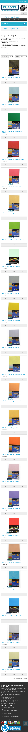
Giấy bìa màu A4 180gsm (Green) (11, 266)
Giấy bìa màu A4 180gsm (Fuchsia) (11, 186)
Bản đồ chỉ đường (4, 718)
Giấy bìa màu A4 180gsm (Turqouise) (12, 616)
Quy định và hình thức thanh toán (8, 709)
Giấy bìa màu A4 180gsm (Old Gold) (12, 428)
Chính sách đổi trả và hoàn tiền (7, 715)
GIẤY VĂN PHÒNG (14, 28)
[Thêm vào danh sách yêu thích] (14, 82)
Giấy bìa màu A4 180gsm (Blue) (10, 104)
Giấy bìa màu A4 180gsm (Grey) (10, 293)
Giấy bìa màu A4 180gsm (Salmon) (11, 562)
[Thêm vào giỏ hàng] (5, 82)
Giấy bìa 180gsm (6, 30)
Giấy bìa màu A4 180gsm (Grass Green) (13, 239)
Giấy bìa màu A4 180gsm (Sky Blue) (11, 589)
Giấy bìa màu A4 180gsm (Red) (10, 535)
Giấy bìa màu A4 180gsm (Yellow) (11, 669)
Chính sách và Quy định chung (7, 707)
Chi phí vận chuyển (15, 17)
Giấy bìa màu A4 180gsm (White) (11, 642)
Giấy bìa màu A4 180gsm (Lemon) (11, 320)
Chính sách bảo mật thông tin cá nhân (9, 710)
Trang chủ (5, 28)
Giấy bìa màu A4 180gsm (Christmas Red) (13, 159)
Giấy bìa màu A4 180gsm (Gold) (10, 213)
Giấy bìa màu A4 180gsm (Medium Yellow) (13, 374)
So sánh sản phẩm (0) (6, 53)
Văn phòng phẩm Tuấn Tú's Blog (8, 16)
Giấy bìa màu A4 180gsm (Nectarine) (12, 401)
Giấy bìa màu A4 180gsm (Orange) (11, 454)
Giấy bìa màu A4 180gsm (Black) (11, 77)
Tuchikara (14, 701)
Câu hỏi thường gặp (5, 17)
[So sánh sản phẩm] (22, 82)
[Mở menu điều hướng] (24, 24)
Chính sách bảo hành (5, 712)
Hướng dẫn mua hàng (20, 16)
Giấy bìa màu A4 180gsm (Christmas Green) (12, 131)
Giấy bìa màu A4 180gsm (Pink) (10, 481)
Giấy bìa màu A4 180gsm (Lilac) (10, 347)
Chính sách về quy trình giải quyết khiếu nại (10, 716)
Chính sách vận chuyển (6, 713)
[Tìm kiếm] (24, 13)
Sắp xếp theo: (5, 56)
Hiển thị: (17, 56)
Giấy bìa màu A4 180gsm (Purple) (11, 508)
